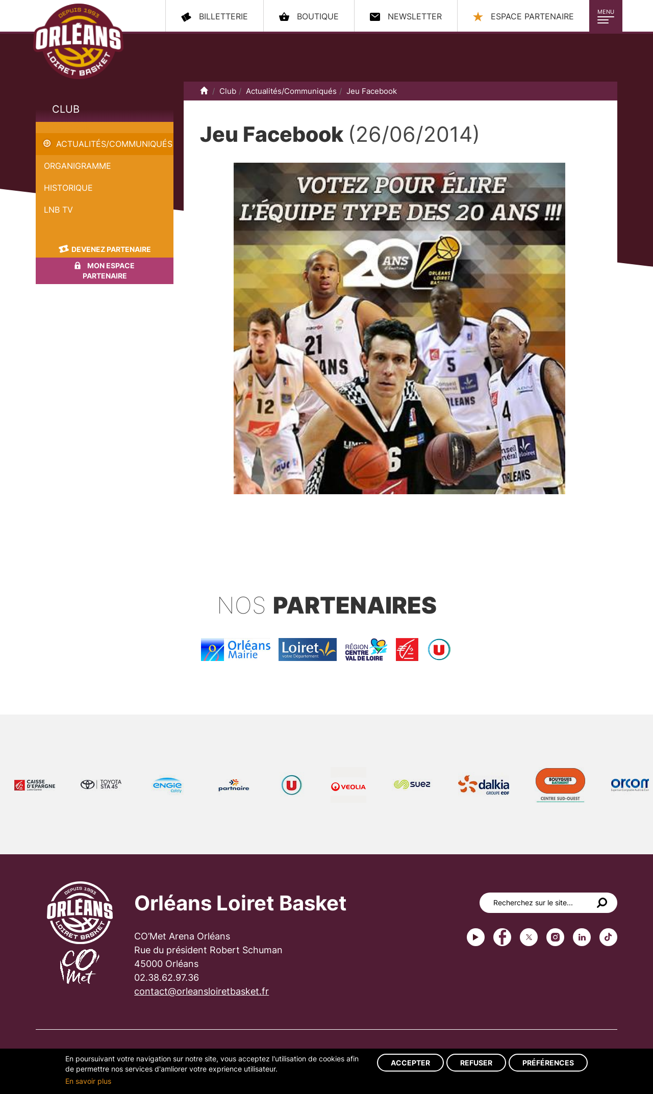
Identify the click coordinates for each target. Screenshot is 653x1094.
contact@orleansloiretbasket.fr (201, 991)
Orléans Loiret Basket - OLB (78, 41)
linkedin (582, 937)
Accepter (410, 1062)
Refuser (476, 1062)
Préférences (548, 1062)
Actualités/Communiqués (114, 144)
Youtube (476, 937)
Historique (68, 188)
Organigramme (77, 166)
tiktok (608, 937)
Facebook (502, 937)
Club (66, 109)
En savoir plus (88, 1081)
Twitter (529, 937)
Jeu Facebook (63, 127)
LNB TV (58, 210)
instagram (555, 937)
